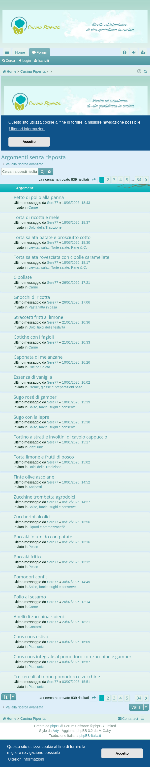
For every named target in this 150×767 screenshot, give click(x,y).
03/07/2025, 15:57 (76, 662)
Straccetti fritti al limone (38, 317)
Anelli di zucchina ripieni (39, 616)
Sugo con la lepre (31, 417)
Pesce (33, 547)
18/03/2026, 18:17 (76, 262)
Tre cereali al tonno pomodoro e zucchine (57, 676)
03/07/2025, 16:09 (76, 642)
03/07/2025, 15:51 (76, 682)
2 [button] (108, 179)
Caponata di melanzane (38, 357)
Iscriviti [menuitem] (144, 53)
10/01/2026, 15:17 (76, 442)
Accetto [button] (122, 753)
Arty (56, 731)
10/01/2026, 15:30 (76, 422)
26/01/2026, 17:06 (76, 302)
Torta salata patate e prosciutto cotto (52, 237)
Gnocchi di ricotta (32, 297)
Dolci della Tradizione (45, 227)
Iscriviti (43, 61)
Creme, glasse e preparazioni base (55, 387)
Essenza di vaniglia (33, 377)
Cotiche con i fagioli (34, 337)
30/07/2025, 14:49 (76, 582)
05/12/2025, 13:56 (76, 522)
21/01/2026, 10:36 (76, 322)
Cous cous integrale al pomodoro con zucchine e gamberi (73, 656)
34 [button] (139, 179)
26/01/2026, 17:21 (76, 283)
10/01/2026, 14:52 (76, 482)
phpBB (55, 726)
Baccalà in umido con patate (43, 537)
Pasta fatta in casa (43, 307)
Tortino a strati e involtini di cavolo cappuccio (60, 437)
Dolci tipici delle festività (47, 327)
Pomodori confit (30, 577)
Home (20, 52)
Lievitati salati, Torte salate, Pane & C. (58, 247)
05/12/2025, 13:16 (76, 542)
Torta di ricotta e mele (37, 217)
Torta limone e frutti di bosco (44, 457)
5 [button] (127, 179)
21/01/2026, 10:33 (76, 342)
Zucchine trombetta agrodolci (44, 497)
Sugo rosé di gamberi (36, 397)
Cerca (10, 61)
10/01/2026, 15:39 (76, 402)
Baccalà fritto (27, 557)
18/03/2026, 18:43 (76, 203)
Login (26, 61)
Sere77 (52, 203)
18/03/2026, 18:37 (76, 222)
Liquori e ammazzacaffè (47, 527)
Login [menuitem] (135, 53)
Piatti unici (36, 447)
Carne (33, 207)
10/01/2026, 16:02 (76, 382)
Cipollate (23, 277)
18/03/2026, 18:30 (76, 242)
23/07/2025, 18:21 (76, 622)
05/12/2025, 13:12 (76, 562)
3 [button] (114, 179)
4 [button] (121, 179)
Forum (41, 52)
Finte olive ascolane (34, 477)
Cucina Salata (39, 367)
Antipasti (35, 487)
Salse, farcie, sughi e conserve (52, 407)
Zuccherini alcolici (32, 517)
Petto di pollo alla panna (39, 197)
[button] (93, 179)
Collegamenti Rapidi (8, 53)
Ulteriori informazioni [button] (26, 759)
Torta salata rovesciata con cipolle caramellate (61, 257)
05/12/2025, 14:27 (76, 502)
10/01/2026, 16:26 (76, 362)
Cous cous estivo (31, 636)
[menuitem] (124, 52)
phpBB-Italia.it (90, 736)
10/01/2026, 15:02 (76, 462)
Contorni (35, 627)
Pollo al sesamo (30, 597)
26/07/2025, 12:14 (76, 602)
